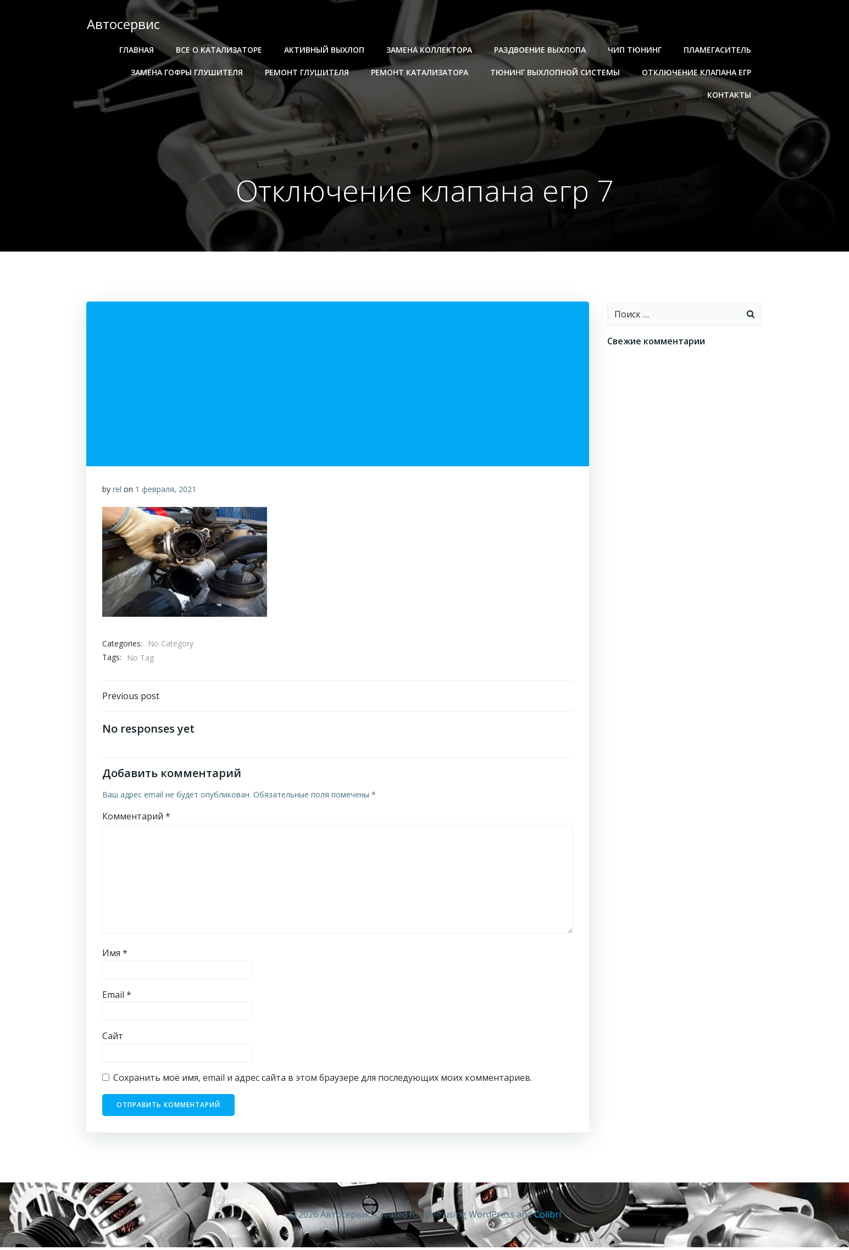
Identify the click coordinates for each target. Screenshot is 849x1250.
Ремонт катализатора (420, 72)
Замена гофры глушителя (188, 72)
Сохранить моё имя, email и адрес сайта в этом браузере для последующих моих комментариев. (323, 1081)
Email (117, 998)
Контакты (730, 95)
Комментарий (137, 819)
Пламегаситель (718, 49)
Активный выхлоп (325, 49)
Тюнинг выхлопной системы (556, 72)
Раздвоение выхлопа (541, 49)
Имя (115, 956)
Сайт (113, 1039)
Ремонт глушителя (308, 72)
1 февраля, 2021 (166, 491)
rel (117, 491)
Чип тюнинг (636, 49)
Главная (137, 49)
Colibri (547, 1217)
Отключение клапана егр (697, 72)
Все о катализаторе (220, 49)
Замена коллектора (430, 49)
